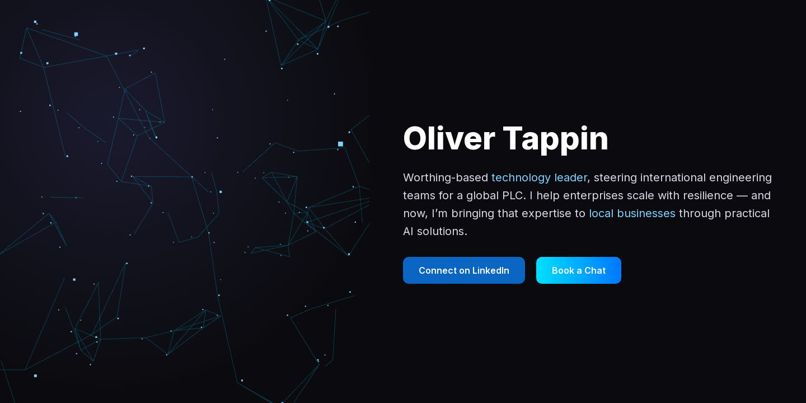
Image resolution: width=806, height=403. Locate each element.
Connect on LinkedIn (464, 270)
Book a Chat (579, 270)
